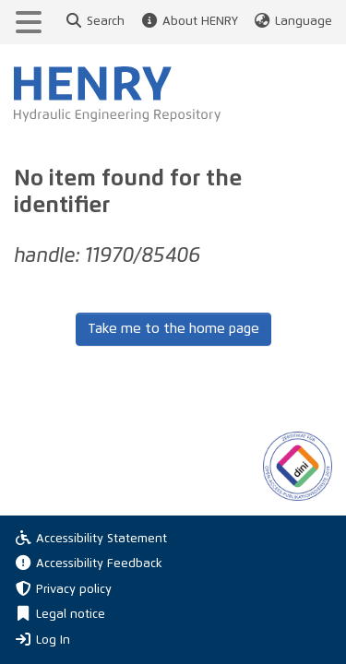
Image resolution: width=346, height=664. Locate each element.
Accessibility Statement (90, 539)
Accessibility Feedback (88, 564)
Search (95, 22)
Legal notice (59, 615)
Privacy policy (63, 590)
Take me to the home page (173, 329)
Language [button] (292, 22)
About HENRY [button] (188, 22)
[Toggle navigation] (28, 22)
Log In (42, 639)
